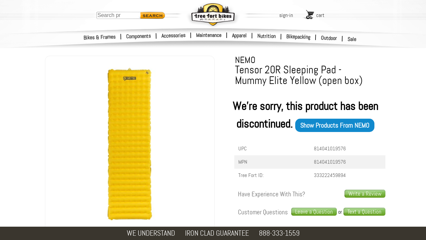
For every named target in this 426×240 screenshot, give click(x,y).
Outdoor (329, 38)
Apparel (239, 35)
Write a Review (364, 193)
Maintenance (208, 35)
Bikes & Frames (100, 37)
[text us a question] (364, 211)
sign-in (286, 15)
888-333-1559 (279, 233)
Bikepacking (298, 37)
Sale (351, 39)
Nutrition (266, 36)
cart (320, 15)
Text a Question (364, 211)
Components (138, 36)
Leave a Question (314, 211)
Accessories (173, 35)
